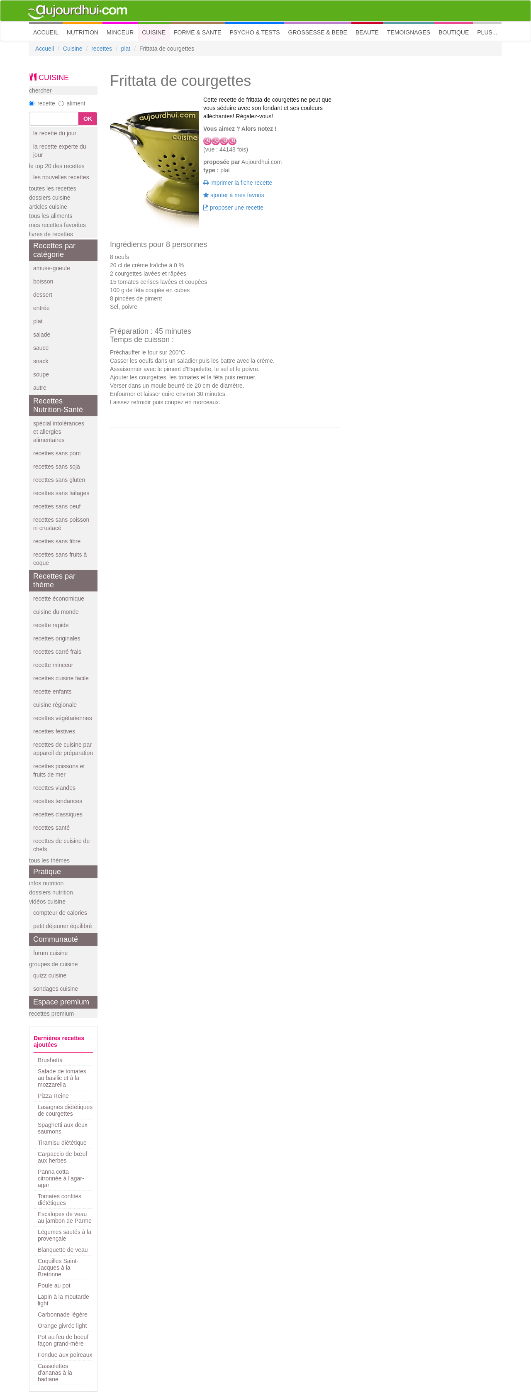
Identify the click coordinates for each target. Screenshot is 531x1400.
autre (39, 387)
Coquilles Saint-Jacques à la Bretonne (58, 1268)
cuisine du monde (56, 611)
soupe (41, 374)
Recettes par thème (54, 580)
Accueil (44, 48)
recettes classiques (58, 814)
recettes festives (54, 731)
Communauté (55, 939)
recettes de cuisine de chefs (61, 845)
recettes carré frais (57, 651)
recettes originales (56, 638)
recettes (101, 48)
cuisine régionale (55, 704)
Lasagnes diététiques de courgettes (65, 1110)
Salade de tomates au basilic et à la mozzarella (62, 1078)
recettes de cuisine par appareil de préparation (63, 748)
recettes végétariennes (62, 718)
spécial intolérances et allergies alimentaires (58, 431)
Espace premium (61, 1002)
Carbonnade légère (63, 1314)
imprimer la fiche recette (237, 182)
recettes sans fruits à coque (60, 558)
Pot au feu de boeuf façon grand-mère (63, 1340)
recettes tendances (57, 801)
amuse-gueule (51, 268)
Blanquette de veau (63, 1249)
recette (42, 103)
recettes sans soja (56, 466)
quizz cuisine (49, 975)
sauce (41, 348)
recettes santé (51, 827)
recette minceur (53, 665)
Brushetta (50, 1060)
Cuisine (73, 48)
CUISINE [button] (154, 32)
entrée (41, 308)
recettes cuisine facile (61, 678)
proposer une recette (233, 207)
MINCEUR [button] (120, 32)
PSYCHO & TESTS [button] (254, 32)
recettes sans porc (56, 453)
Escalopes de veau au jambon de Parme (65, 1217)
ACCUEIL (48, 32)
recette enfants (52, 691)
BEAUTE (367, 32)
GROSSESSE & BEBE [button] (317, 32)
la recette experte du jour (59, 150)
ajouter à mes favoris (233, 195)
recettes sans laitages (61, 493)
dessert (42, 294)
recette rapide (51, 625)
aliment (71, 103)
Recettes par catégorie (54, 250)
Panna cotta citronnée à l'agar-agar (61, 1178)
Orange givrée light (62, 1325)
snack (41, 361)
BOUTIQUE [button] (453, 32)
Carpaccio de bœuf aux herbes (62, 1157)
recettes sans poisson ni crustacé (61, 523)
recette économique (58, 598)
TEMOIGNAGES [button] (408, 32)
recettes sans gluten (59, 479)
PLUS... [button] (487, 32)
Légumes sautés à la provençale (64, 1235)
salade (41, 334)
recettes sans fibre (56, 541)
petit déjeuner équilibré (62, 926)
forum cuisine (50, 953)
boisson (43, 281)
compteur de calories (60, 912)
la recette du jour (54, 133)
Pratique (47, 871)
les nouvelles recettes (61, 177)
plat (126, 48)
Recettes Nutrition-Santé (58, 405)
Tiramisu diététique (62, 1142)
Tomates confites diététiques (59, 1199)
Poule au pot (54, 1285)
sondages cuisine (55, 988)
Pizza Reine (53, 1095)
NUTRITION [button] (82, 32)
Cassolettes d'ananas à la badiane (55, 1373)
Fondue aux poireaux (65, 1354)
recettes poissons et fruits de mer (59, 770)
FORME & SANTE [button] (197, 32)
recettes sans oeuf (56, 506)
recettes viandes (54, 787)
